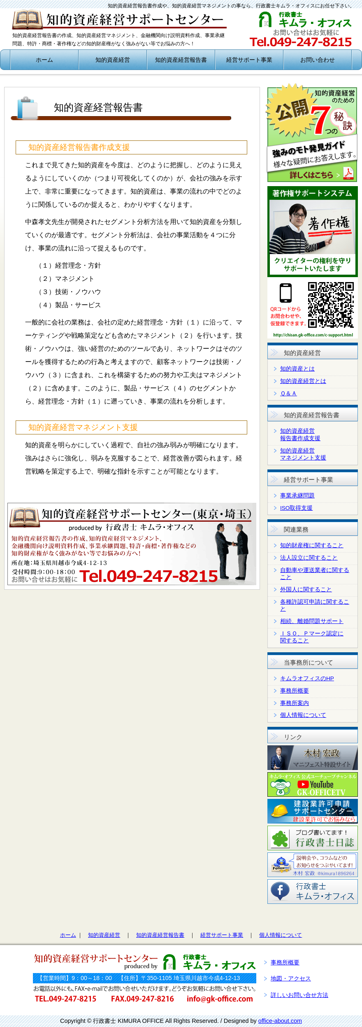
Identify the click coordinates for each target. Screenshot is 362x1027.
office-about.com (280, 1021)
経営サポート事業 (249, 59)
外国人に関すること (306, 589)
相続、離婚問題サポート (311, 621)
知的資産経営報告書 (181, 59)
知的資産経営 (112, 59)
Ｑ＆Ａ (288, 393)
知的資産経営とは (303, 381)
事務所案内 (294, 703)
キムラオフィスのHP (307, 678)
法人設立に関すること (309, 558)
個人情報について (303, 715)
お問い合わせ (317, 59)
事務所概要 (294, 691)
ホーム (44, 59)
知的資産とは (297, 369)
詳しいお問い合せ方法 (299, 995)
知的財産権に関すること (311, 545)
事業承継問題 (297, 495)
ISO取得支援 (296, 508)
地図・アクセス (291, 978)
